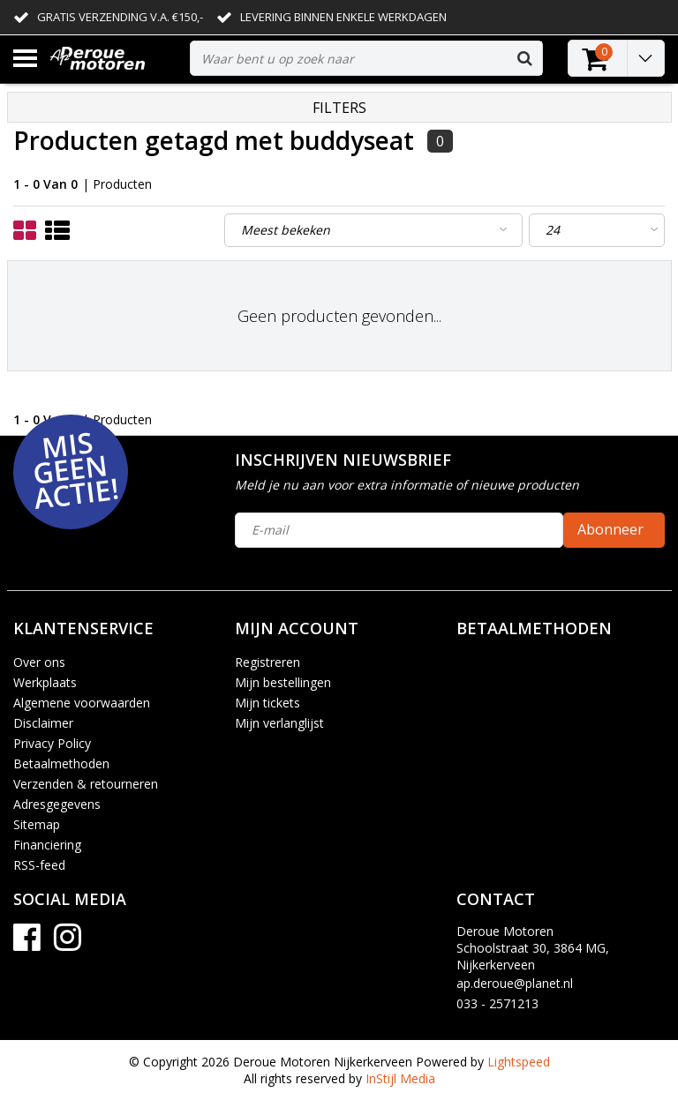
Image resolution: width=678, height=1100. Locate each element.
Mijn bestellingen (283, 682)
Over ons (39, 662)
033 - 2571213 (497, 1003)
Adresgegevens (57, 804)
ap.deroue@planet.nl (514, 983)
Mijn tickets (267, 702)
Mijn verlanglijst (279, 723)
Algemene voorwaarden (81, 702)
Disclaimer (43, 723)
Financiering (47, 844)
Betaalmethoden (61, 763)
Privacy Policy (52, 743)
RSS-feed (39, 865)
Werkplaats (45, 682)
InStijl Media (400, 1078)
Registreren (267, 662)
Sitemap (36, 824)
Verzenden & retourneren (85, 783)
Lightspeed (518, 1061)
